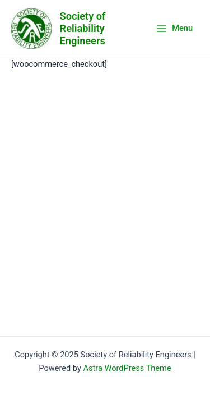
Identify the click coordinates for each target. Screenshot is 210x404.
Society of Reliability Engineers (83, 28)
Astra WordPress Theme (127, 368)
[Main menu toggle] (174, 28)
